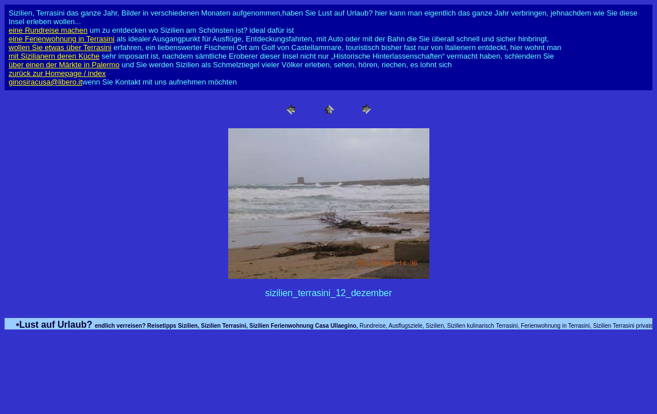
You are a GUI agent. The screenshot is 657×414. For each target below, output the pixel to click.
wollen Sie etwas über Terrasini (60, 47)
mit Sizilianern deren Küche (54, 56)
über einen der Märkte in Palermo (64, 64)
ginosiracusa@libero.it (45, 82)
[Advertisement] (329, 366)
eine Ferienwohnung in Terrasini (61, 38)
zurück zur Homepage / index (57, 73)
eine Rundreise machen (48, 30)
